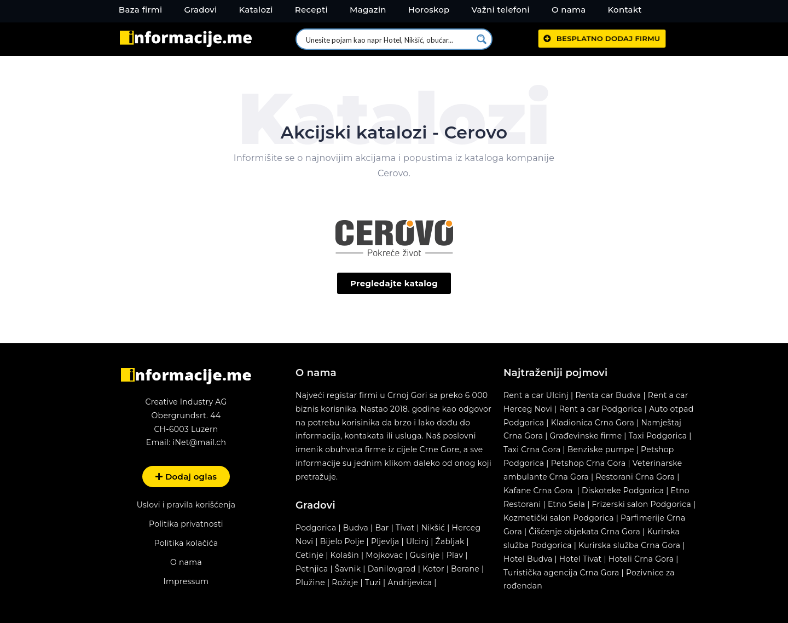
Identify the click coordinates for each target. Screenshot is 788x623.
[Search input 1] (388, 39)
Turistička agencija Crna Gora (561, 573)
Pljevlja (386, 541)
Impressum (186, 581)
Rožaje (345, 582)
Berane (465, 569)
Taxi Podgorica (658, 436)
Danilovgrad (392, 569)
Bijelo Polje (342, 541)
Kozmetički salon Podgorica (558, 518)
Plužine (310, 582)
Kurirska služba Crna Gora (629, 545)
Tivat (405, 528)
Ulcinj (417, 541)
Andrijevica (409, 582)
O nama (186, 562)
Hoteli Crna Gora (641, 559)
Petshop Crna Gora (588, 463)
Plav (455, 555)
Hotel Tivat (580, 559)
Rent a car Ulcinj (536, 395)
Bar (382, 528)
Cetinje (309, 555)
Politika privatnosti (186, 524)
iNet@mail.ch (199, 442)
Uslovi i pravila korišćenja (186, 505)
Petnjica (312, 569)
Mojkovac (384, 555)
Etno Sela (566, 504)
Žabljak (450, 541)
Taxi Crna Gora (531, 449)
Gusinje (425, 555)
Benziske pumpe (600, 449)
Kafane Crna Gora (538, 490)
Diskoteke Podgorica (623, 490)
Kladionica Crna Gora (592, 423)
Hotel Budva (528, 559)
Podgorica (316, 528)
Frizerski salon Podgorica (641, 504)
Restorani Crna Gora (635, 477)
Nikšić (433, 528)
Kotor (433, 569)
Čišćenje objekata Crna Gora (584, 532)
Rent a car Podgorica (600, 409)
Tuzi (373, 582)
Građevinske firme (586, 436)
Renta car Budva (608, 395)
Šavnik (348, 569)
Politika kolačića (186, 543)
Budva (355, 528)
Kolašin (345, 555)
